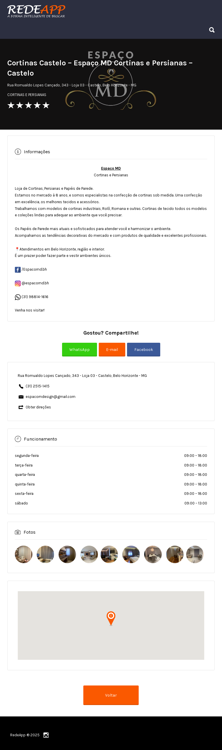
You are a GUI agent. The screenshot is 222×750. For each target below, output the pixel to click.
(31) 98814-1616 (35, 297)
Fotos (30, 532)
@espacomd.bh (32, 283)
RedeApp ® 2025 (25, 735)
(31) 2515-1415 (38, 386)
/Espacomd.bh (31, 269)
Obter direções (38, 407)
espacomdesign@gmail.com (50, 396)
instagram (46, 735)
